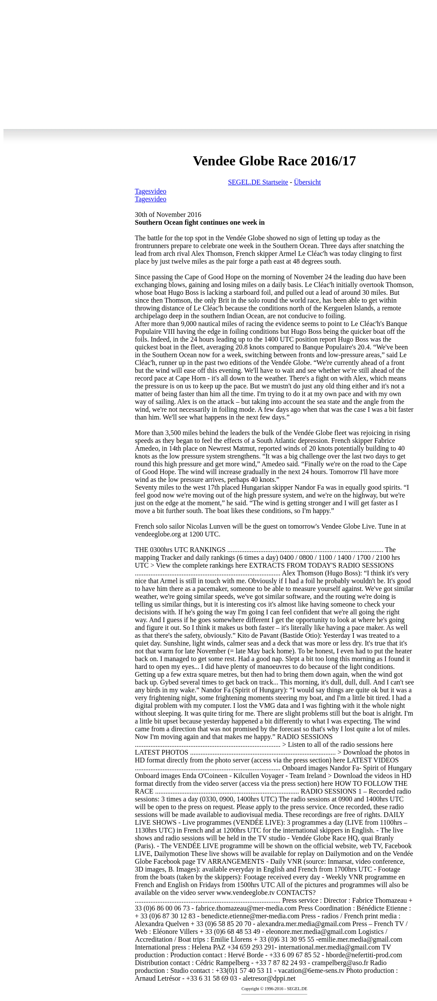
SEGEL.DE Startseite (258, 182)
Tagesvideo (150, 191)
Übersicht (307, 182)
